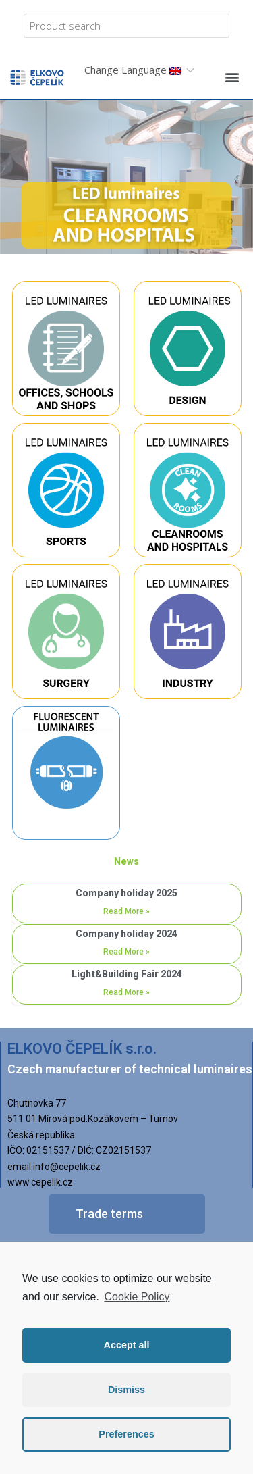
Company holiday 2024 (126, 933)
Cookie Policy (136, 1296)
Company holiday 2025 (126, 893)
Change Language (132, 69)
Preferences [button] (126, 1434)
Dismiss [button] (126, 1389)
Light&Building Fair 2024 (127, 974)
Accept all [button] (127, 1345)
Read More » (126, 911)
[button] (232, 77)
